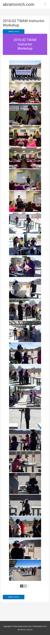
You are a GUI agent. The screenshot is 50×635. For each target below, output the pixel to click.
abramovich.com (18, 4)
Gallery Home (13, 31)
